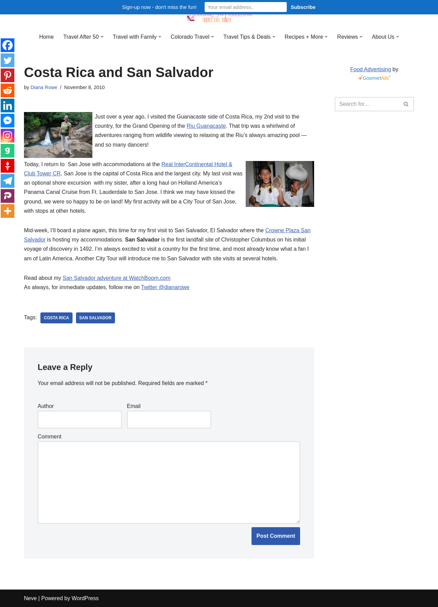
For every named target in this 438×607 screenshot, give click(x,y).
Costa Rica (56, 317)
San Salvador (95, 317)
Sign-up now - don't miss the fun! (159, 7)
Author (46, 406)
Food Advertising (370, 69)
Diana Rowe (43, 87)
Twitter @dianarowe (165, 287)
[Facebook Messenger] (7, 120)
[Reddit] (7, 90)
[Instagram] (7, 136)
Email (134, 406)
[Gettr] (7, 166)
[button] (101, 36)
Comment (49, 436)
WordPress (85, 598)
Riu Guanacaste (206, 126)
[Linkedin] (7, 105)
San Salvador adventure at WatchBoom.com (116, 278)
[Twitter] (7, 60)
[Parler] (7, 196)
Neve (30, 598)
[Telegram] (7, 181)
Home (46, 37)
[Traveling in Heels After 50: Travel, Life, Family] (219, 14)
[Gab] (7, 151)
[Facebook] (7, 45)
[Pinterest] (7, 75)
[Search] (367, 104)
